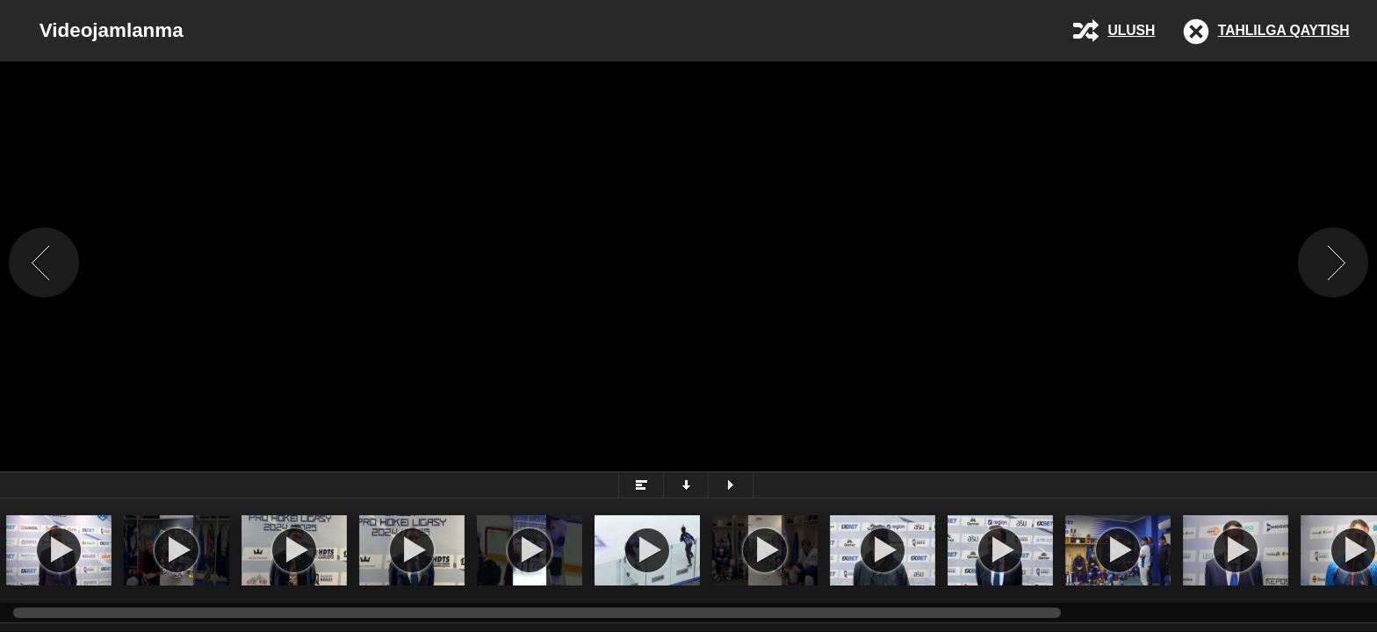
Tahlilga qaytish (1284, 30)
